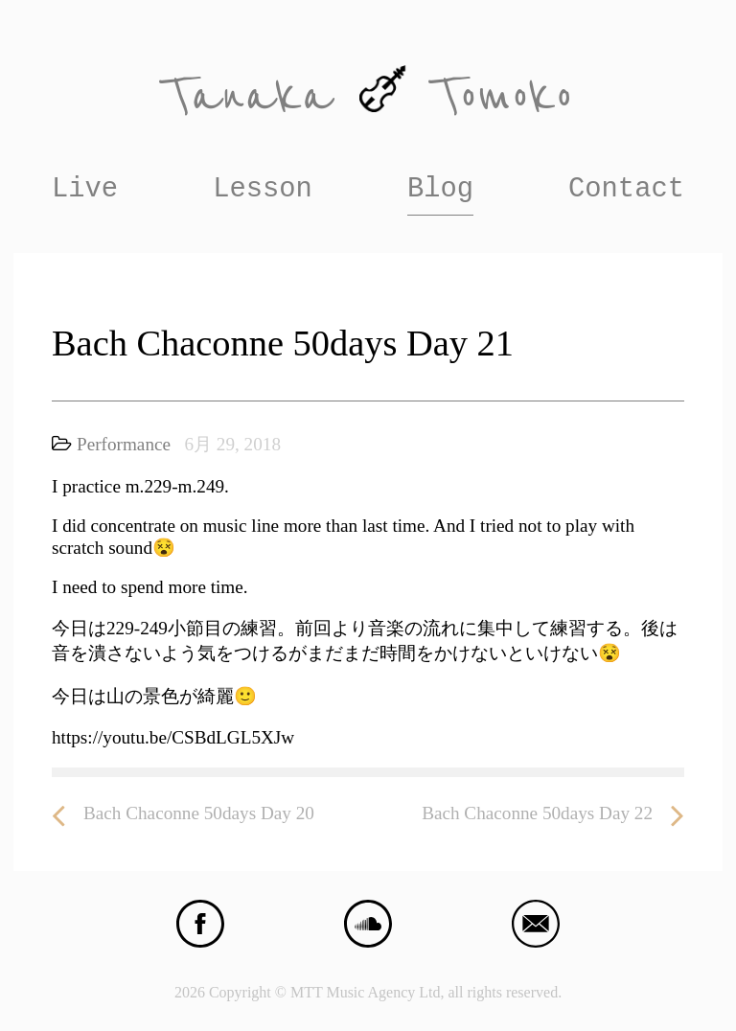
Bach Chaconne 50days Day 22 (553, 814)
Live (85, 189)
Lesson (262, 189)
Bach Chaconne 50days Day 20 (183, 814)
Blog (440, 189)
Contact (626, 189)
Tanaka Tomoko (368, 96)
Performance (124, 444)
